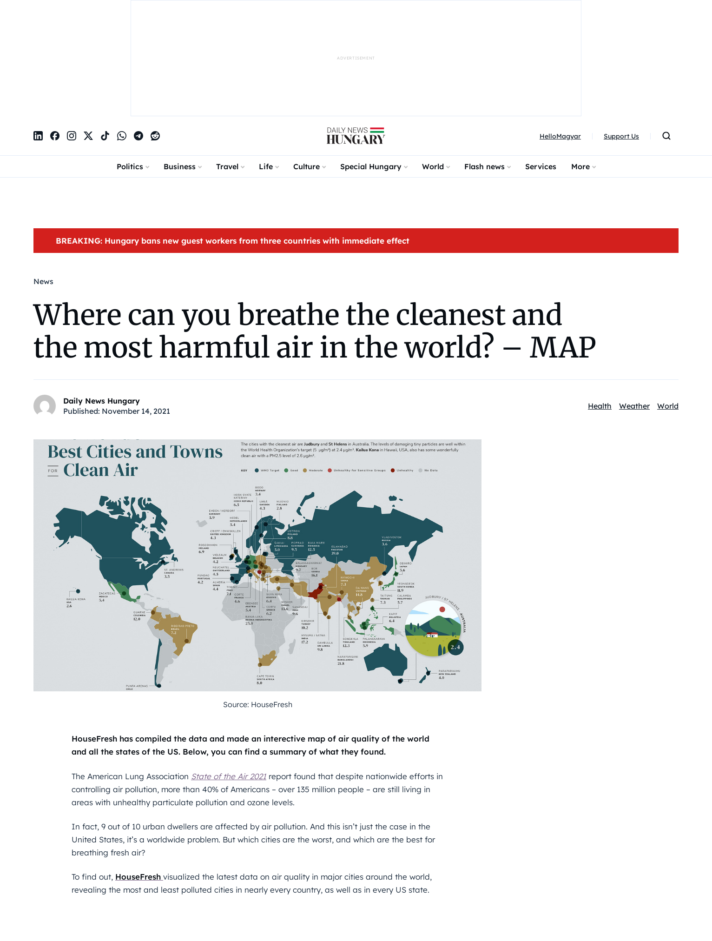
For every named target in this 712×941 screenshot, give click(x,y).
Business (180, 166)
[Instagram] (71, 135)
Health (600, 406)
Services (540, 166)
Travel (227, 166)
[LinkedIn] (38, 135)
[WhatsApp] (121, 135)
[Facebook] (54, 135)
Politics (130, 166)
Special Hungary (371, 166)
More (580, 166)
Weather (634, 406)
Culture (306, 166)
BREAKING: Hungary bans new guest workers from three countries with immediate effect (232, 240)
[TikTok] (105, 135)
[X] (88, 135)
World (433, 166)
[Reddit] (155, 135)
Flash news (484, 166)
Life (266, 166)
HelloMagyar (560, 136)
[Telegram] (138, 135)
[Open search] (666, 135)
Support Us (621, 136)
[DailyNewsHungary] (356, 135)
